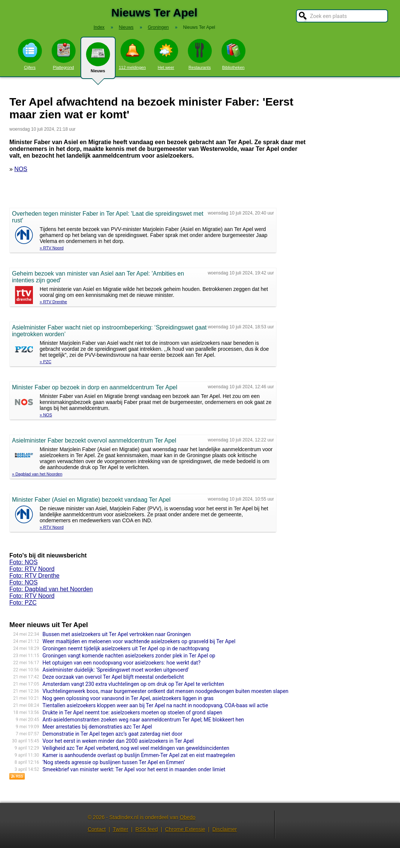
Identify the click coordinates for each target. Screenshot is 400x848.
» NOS (46, 415)
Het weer (166, 54)
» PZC (45, 361)
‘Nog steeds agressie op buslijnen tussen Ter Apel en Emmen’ (114, 762)
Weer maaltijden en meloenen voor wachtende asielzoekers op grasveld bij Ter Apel (139, 641)
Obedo (187, 817)
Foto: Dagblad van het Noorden (51, 589)
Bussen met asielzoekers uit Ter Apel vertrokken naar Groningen (117, 634)
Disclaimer (225, 829)
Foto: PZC (23, 602)
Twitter (120, 829)
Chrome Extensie (185, 829)
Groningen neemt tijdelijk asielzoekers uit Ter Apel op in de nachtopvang (126, 648)
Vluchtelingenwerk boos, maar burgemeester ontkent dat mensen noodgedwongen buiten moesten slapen (165, 691)
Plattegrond (64, 54)
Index (99, 27)
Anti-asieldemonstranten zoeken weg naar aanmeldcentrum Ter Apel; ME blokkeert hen (143, 720)
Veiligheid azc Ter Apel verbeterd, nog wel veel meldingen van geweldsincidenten (136, 748)
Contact (97, 829)
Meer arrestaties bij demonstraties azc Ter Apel (97, 727)
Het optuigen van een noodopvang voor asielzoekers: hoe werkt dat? (122, 663)
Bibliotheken (233, 54)
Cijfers (30, 54)
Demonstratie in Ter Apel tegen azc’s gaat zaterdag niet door (113, 734)
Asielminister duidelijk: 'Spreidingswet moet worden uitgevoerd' (116, 670)
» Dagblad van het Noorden (37, 474)
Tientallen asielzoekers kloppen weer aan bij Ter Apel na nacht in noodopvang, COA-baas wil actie (155, 705)
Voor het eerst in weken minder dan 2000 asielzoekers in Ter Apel (118, 741)
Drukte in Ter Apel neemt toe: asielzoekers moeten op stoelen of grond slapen (132, 712)
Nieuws (98, 60)
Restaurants (200, 54)
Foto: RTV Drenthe (34, 575)
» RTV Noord (52, 248)
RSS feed (146, 829)
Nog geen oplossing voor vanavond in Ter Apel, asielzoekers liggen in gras (128, 698)
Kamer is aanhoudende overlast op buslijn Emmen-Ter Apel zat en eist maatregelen (139, 755)
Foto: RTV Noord (32, 569)
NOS (20, 169)
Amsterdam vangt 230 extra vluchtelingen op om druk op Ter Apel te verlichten (134, 684)
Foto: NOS (23, 562)
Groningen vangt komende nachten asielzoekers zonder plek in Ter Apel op (129, 656)
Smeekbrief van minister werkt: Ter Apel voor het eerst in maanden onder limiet (134, 769)
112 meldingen (132, 54)
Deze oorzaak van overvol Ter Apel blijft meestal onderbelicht (113, 677)
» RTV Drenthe (53, 302)
